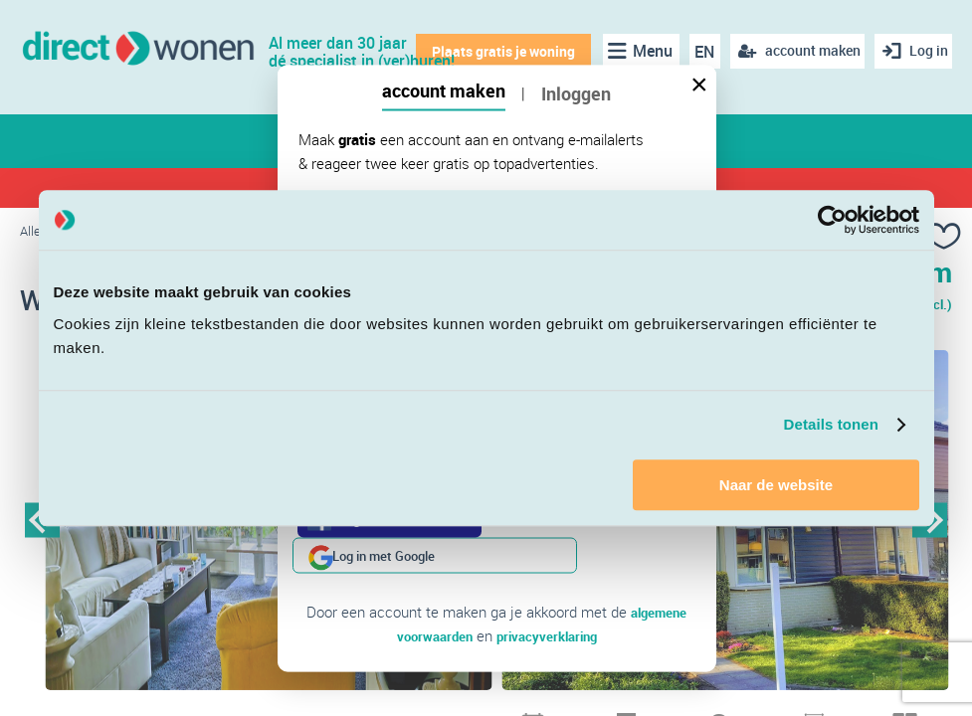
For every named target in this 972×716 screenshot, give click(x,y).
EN (697, 52)
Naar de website (776, 484)
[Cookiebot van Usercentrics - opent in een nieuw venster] (832, 220)
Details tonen (831, 424)
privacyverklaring (550, 600)
